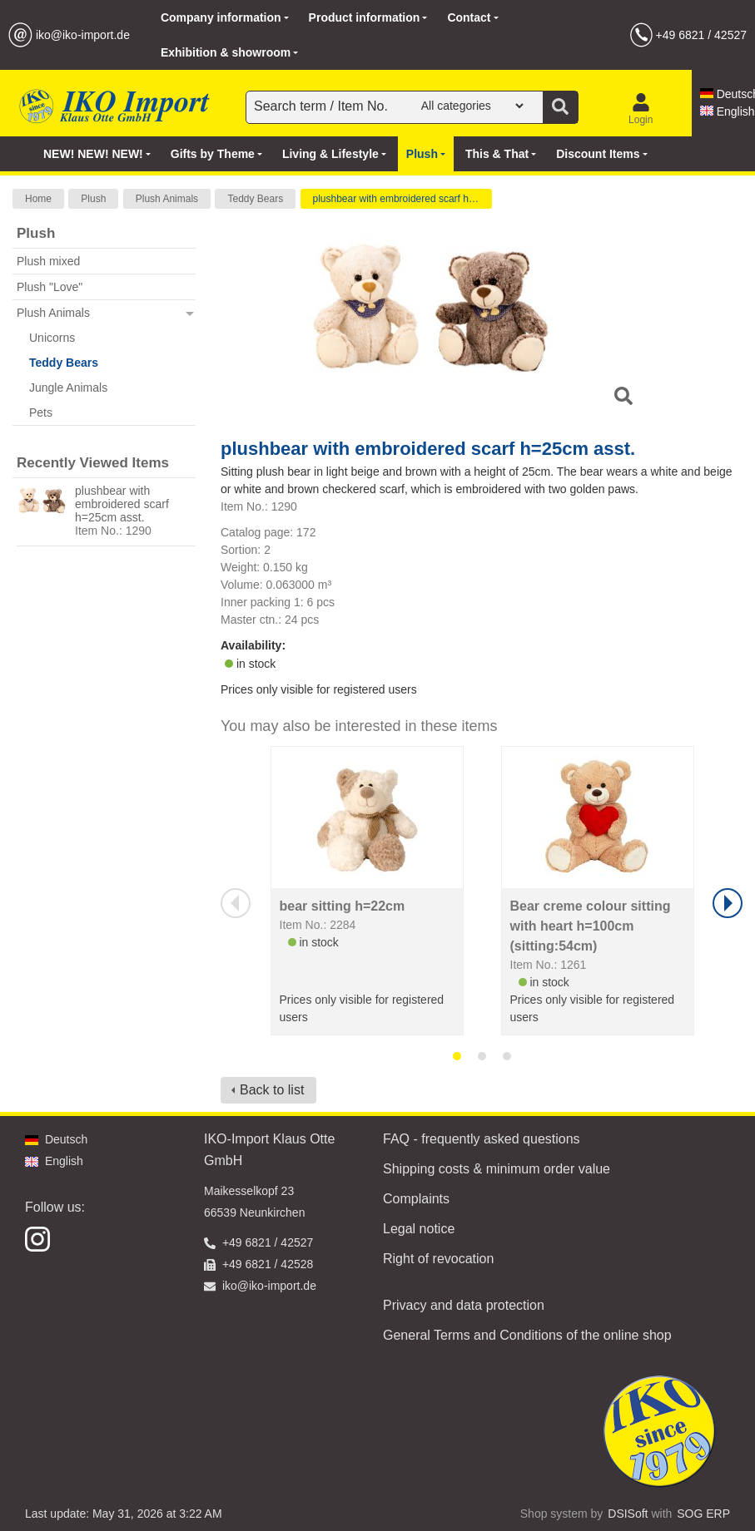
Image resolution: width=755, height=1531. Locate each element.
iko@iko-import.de (83, 35)
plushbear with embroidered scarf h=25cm (402, 199)
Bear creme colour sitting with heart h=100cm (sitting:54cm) (590, 926)
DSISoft (628, 1513)
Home (38, 199)
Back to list (272, 1090)
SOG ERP (703, 1513)
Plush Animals (167, 199)
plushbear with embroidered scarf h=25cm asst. (122, 504)
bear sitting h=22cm (342, 906)
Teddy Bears (255, 199)
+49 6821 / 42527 (701, 35)
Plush (93, 199)
